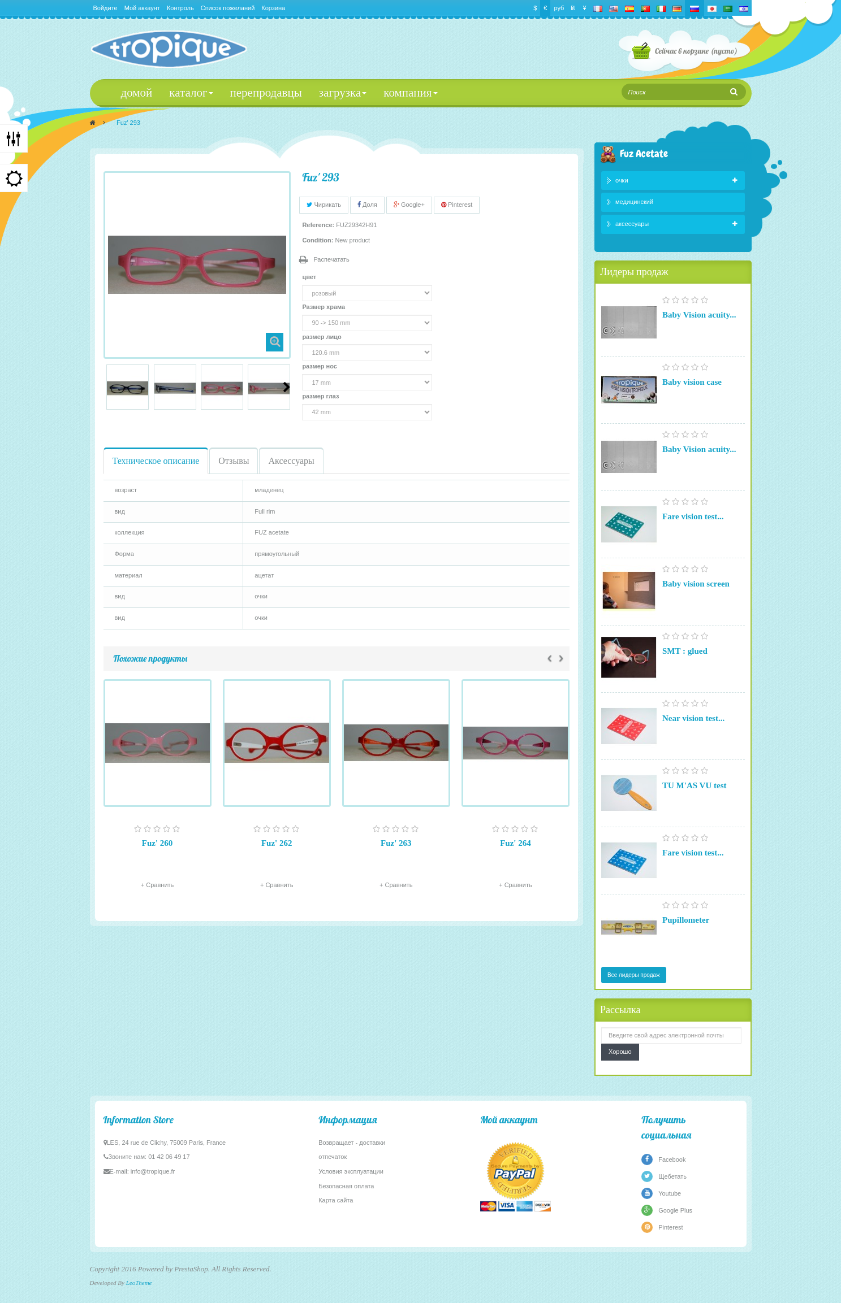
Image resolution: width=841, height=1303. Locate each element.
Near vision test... (693, 718)
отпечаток (332, 1156)
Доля (367, 204)
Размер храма (324, 306)
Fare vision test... (692, 516)
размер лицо (322, 336)
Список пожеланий (228, 8)
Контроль (180, 8)
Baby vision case (692, 381)
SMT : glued (685, 650)
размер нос (320, 366)
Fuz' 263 (396, 843)
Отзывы (233, 461)
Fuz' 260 (157, 843)
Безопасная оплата (346, 1186)
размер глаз (321, 396)
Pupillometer (685, 919)
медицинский (634, 201)
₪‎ (573, 8)
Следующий (287, 387)
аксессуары (632, 223)
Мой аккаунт (142, 8)
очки (621, 180)
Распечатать (331, 259)
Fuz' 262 (276, 843)
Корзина (273, 8)
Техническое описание (156, 461)
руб (559, 8)
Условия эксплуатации (350, 1171)
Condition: (317, 240)
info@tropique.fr (153, 1171)
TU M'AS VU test (694, 785)
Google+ (409, 204)
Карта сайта (335, 1200)
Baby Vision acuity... (699, 314)
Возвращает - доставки (351, 1142)
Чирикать (324, 204)
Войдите (105, 8)
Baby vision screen (696, 583)
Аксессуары (291, 461)
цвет (310, 276)
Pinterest (456, 204)
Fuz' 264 (515, 843)
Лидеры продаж (634, 271)
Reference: (318, 224)
